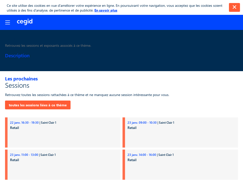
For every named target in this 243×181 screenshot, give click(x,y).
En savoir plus (105, 10)
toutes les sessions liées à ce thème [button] (38, 105)
